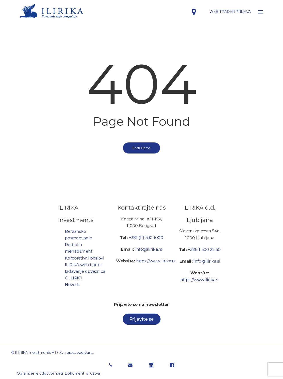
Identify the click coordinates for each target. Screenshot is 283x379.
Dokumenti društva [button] (82, 373)
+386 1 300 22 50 (204, 249)
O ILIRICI (73, 277)
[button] (260, 11)
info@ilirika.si (207, 261)
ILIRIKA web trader (83, 264)
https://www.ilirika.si (199, 279)
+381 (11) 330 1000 (146, 237)
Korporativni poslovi (84, 258)
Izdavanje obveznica (85, 271)
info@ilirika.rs (148, 249)
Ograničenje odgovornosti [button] (40, 373)
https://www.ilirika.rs (156, 261)
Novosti (72, 284)
